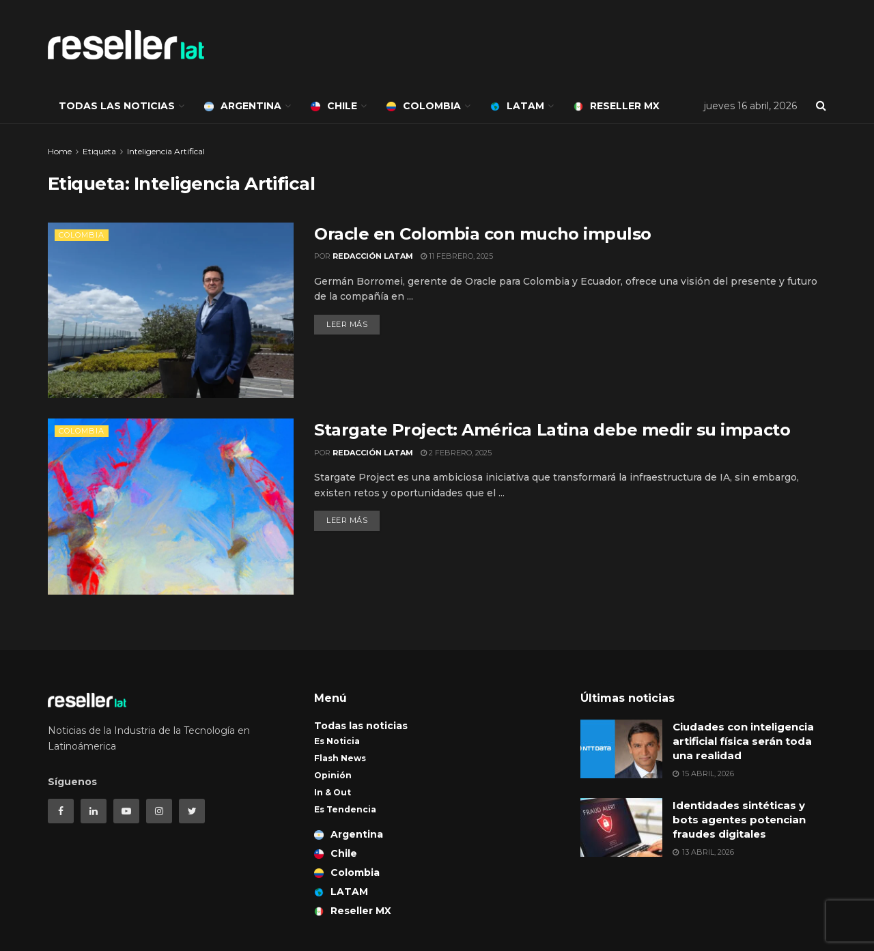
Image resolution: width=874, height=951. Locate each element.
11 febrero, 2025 (457, 256)
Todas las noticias (117, 106)
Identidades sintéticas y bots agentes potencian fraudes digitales (739, 819)
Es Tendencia (345, 809)
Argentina (242, 106)
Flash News (340, 758)
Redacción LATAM (373, 256)
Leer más (346, 324)
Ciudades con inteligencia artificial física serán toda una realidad (743, 741)
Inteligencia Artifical (166, 151)
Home (60, 151)
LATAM (517, 106)
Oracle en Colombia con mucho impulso (482, 234)
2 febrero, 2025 (456, 452)
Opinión (333, 775)
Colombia (423, 106)
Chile (334, 106)
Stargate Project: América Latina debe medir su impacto (552, 430)
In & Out (332, 792)
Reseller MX (617, 106)
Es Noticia (337, 741)
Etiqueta (99, 151)
